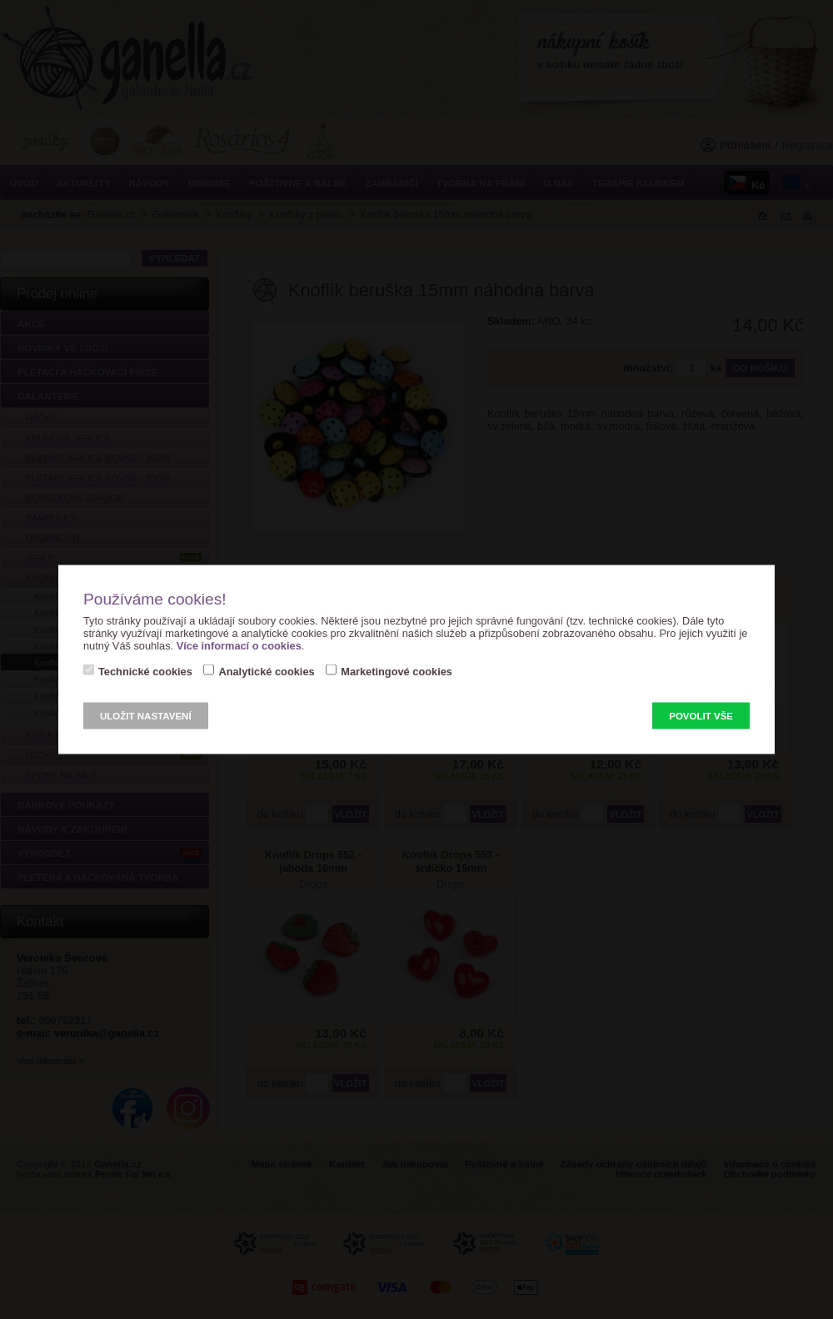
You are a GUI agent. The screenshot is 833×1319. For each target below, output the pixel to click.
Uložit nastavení (146, 716)
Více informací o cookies (239, 646)
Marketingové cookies (396, 671)
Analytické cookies (266, 671)
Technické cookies (145, 671)
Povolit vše (701, 716)
